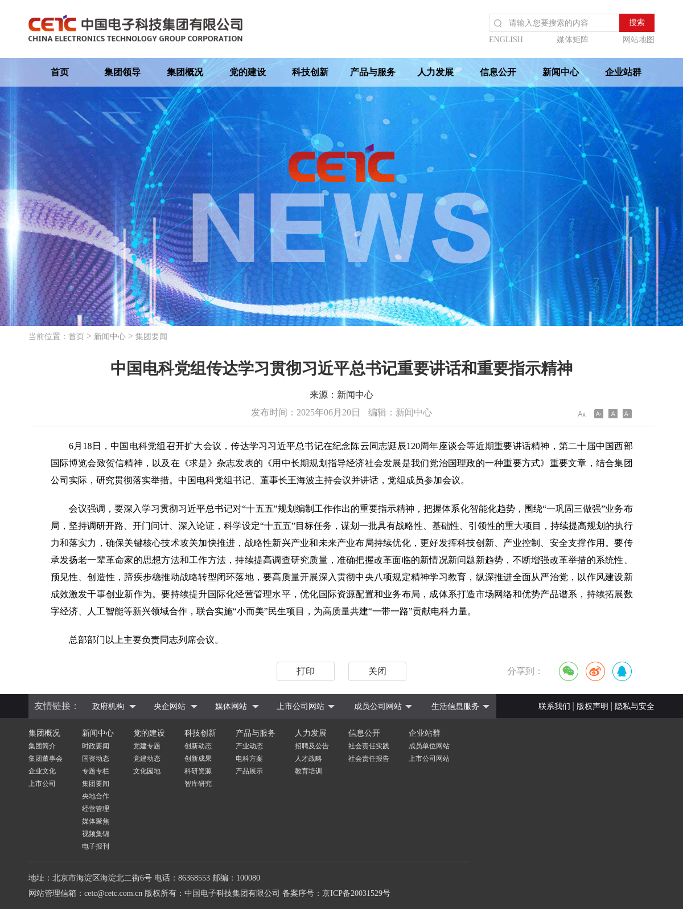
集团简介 (42, 746)
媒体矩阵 (573, 39)
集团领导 (122, 72)
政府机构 (108, 706)
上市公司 (42, 784)
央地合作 (95, 796)
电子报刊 (95, 846)
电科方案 (249, 759)
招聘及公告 (312, 746)
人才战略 (308, 759)
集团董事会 (45, 759)
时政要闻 (95, 746)
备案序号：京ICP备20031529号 (336, 893)
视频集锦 (95, 834)
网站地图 (639, 39)
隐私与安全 (635, 706)
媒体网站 (231, 706)
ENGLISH (506, 39)
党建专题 (147, 746)
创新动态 (198, 746)
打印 (306, 671)
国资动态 (95, 759)
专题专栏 (95, 771)
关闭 (377, 671)
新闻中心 (560, 72)
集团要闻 (151, 336)
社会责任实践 (368, 746)
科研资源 (198, 771)
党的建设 (247, 72)
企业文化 (42, 771)
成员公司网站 (378, 706)
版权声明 (592, 706)
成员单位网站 (429, 746)
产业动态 (249, 746)
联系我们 (554, 706)
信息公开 (498, 72)
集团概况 (185, 72)
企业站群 (623, 72)
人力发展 (435, 72)
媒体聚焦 (95, 821)
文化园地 (147, 771)
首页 (60, 72)
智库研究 (198, 784)
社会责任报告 (368, 759)
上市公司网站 (300, 706)
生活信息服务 (455, 706)
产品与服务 (373, 72)
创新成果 (198, 759)
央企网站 (170, 706)
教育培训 (308, 771)
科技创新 (310, 72)
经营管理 (95, 809)
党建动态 (147, 759)
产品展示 (249, 771)
